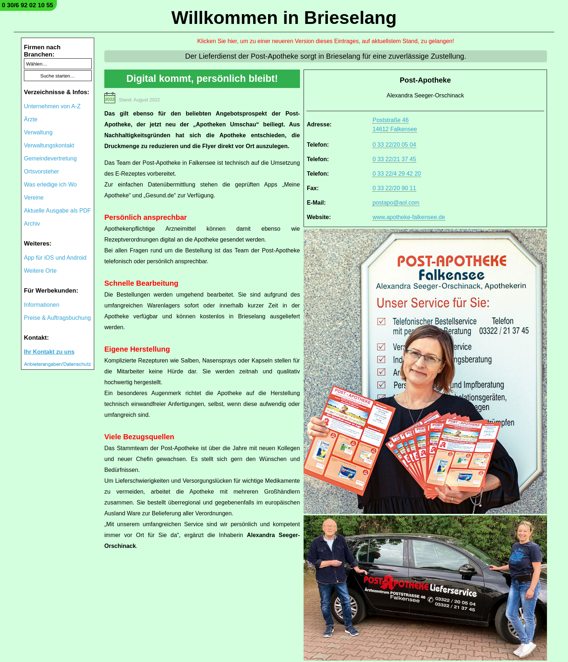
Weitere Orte (40, 271)
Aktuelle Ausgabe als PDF (57, 211)
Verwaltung (38, 132)
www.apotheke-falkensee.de (408, 217)
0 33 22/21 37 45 (394, 159)
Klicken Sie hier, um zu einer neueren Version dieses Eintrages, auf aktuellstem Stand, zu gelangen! (325, 41)
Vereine (33, 197)
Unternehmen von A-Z (52, 106)
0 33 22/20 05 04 (394, 145)
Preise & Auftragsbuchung (57, 318)
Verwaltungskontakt (49, 145)
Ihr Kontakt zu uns (49, 352)
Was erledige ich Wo (50, 184)
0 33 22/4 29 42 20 (396, 174)
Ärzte (30, 119)
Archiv (32, 224)
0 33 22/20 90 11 (394, 188)
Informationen (41, 305)
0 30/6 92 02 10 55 (27, 5)
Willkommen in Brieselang (284, 18)
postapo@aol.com (395, 203)
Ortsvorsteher (41, 171)
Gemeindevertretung (50, 158)
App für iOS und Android (55, 258)
